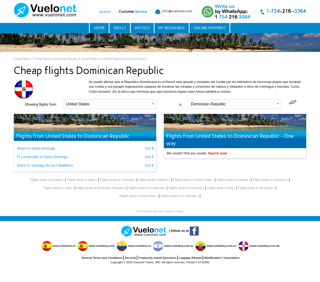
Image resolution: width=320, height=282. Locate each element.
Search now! (217, 153)
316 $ (149, 148)
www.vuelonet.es (64, 245)
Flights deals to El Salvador (179, 196)
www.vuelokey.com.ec (221, 245)
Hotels (142, 27)
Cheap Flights (22, 58)
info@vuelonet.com (173, 11)
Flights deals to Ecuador (46, 180)
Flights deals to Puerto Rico (138, 196)
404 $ (149, 157)
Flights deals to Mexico (153, 180)
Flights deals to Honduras (185, 188)
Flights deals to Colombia (117, 180)
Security (130, 257)
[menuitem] (46, 10)
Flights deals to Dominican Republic (100, 188)
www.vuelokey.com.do (265, 245)
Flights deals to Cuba (58, 188)
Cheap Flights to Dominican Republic (55, 58)
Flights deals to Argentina (269, 180)
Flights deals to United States (192, 180)
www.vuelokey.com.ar (178, 245)
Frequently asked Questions (157, 257)
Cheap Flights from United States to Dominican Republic (114, 58)
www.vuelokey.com (102, 245)
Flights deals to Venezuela (255, 188)
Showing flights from (40, 104)
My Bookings (171, 27)
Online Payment (210, 27)
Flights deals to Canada (232, 180)
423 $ (149, 165)
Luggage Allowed (190, 257)
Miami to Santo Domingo (36, 148)
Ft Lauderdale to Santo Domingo (42, 157)
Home (99, 27)
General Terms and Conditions (102, 257)
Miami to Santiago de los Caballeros (45, 165)
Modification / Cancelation (222, 257)
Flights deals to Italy (220, 188)
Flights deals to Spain (81, 180)
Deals (120, 27)
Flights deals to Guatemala (146, 188)
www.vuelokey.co (139, 245)
